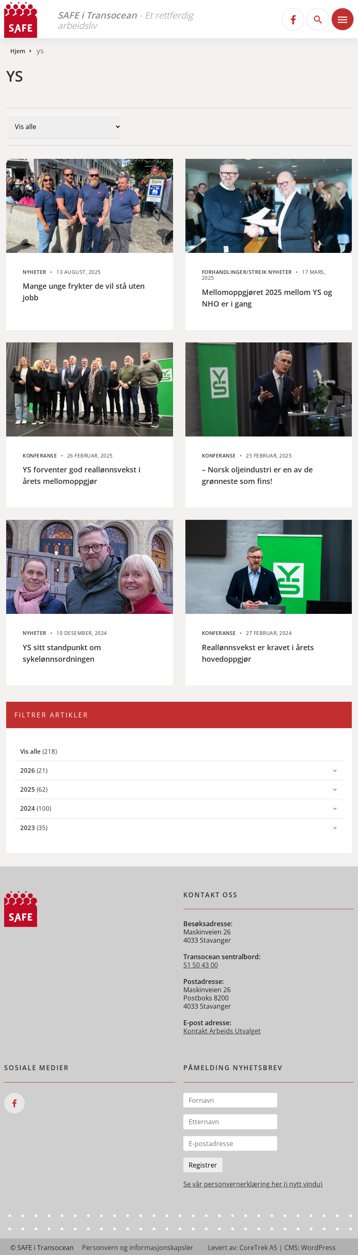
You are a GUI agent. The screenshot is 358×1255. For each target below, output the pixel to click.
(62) (43, 789)
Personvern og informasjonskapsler (137, 1247)
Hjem (17, 51)
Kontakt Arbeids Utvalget (222, 1031)
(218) (48, 751)
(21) (43, 770)
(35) (43, 827)
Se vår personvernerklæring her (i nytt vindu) (253, 1184)
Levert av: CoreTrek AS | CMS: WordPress (272, 1247)
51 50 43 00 (200, 965)
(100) (44, 808)
